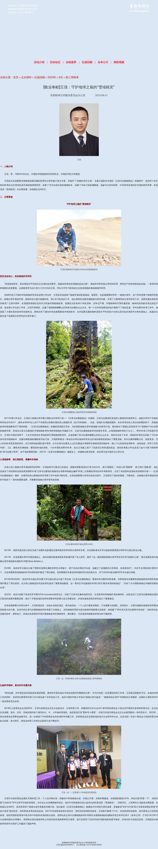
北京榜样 (26, 77)
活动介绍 (39, 62)
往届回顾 (87, 62)
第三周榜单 (72, 77)
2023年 (52, 77)
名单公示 (103, 62)
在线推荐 (71, 62)
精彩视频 (119, 62)
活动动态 (55, 62)
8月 (61, 77)
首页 (15, 77)
